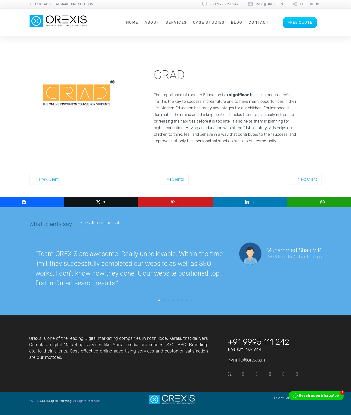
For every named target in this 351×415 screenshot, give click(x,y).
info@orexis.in (269, 4)
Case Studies (208, 22)
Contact (259, 22)
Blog (236, 22)
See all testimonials (101, 222)
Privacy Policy (283, 398)
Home (132, 22)
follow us (309, 4)
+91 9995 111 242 (224, 4)
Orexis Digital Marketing (56, 401)
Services (176, 22)
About (152, 22)
